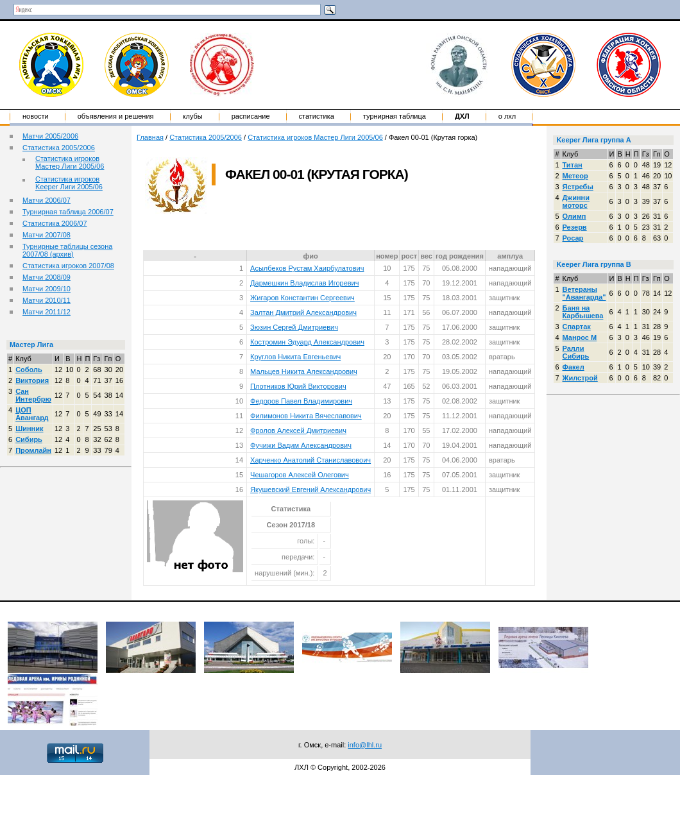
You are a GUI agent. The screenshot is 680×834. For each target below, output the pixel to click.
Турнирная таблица (394, 116)
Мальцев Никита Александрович (303, 371)
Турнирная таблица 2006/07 (68, 212)
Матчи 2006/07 (46, 200)
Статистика (316, 116)
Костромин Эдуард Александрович (307, 342)
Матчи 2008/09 (46, 277)
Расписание (251, 116)
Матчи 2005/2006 (50, 136)
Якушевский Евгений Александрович (310, 489)
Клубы (193, 116)
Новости (35, 116)
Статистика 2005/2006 (58, 147)
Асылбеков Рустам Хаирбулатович (307, 268)
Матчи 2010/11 (46, 300)
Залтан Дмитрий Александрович (303, 312)
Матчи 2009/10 (46, 289)
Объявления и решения (116, 116)
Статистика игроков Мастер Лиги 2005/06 (69, 162)
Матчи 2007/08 (46, 235)
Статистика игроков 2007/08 (68, 265)
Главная (150, 137)
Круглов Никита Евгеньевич (295, 357)
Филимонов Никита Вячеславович (306, 416)
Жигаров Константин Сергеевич (302, 298)
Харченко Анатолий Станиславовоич (310, 460)
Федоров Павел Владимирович (301, 401)
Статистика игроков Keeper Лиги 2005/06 (69, 183)
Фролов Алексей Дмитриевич (298, 430)
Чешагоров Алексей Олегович (299, 475)
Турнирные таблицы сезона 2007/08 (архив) (67, 250)
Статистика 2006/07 (54, 223)
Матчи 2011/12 (46, 312)
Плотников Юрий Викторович (298, 386)
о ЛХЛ (507, 116)
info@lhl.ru (365, 745)
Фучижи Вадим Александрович (301, 445)
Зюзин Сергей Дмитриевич (294, 327)
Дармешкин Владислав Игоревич (304, 283)
